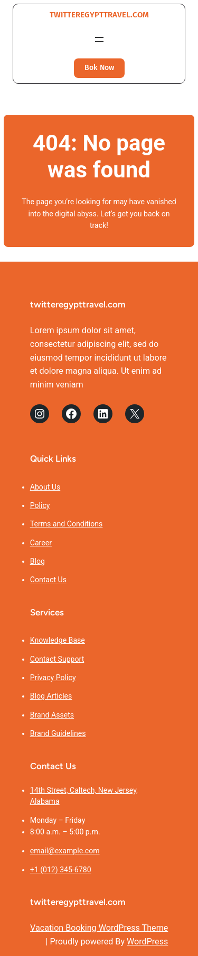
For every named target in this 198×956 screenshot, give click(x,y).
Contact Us (48, 579)
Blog (37, 561)
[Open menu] (99, 39)
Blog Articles (51, 696)
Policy (40, 505)
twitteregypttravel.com (99, 14)
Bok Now (99, 67)
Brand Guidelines (58, 733)
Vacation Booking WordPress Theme (99, 928)
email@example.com (65, 851)
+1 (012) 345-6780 (60, 869)
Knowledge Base (57, 640)
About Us (45, 487)
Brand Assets (52, 715)
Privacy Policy (53, 677)
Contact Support (57, 659)
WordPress (147, 942)
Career (41, 543)
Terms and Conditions (66, 524)
